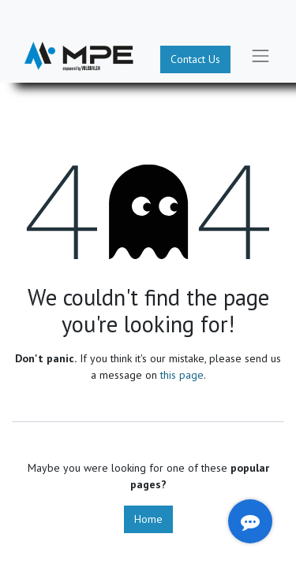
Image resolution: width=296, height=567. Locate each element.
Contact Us (195, 59)
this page (182, 375)
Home (148, 519)
